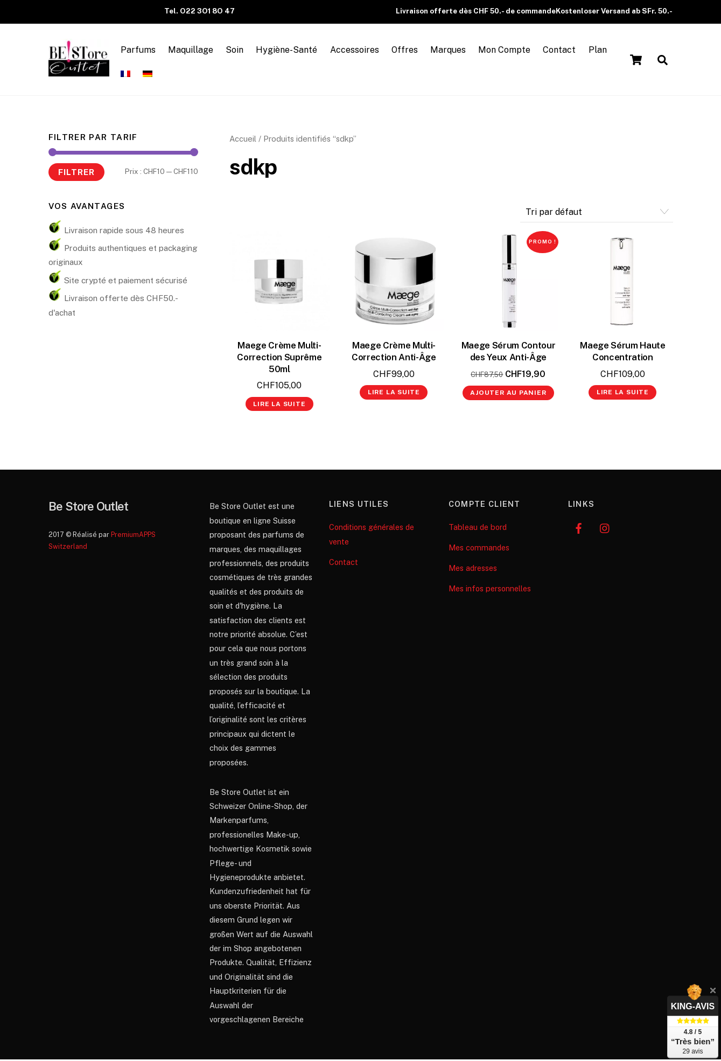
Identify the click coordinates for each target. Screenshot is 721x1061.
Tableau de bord (478, 528)
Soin (239, 50)
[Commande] (596, 213)
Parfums (142, 50)
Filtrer (76, 173)
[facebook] (579, 528)
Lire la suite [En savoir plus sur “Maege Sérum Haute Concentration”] (623, 393)
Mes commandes (479, 549)
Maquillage (195, 50)
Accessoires (358, 50)
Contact (563, 50)
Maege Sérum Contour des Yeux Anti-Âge (508, 352)
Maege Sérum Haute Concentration (622, 352)
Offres (409, 50)
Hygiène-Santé (290, 50)
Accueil (242, 140)
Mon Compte (508, 50)
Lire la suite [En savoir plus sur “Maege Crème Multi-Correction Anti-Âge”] (394, 393)
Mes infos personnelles (490, 590)
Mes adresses (473, 569)
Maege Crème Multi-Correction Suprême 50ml (279, 358)
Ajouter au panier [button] (508, 394)
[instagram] (605, 528)
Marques (452, 50)
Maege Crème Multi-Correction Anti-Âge (394, 352)
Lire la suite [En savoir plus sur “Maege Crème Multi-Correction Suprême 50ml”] (279, 405)
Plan (601, 50)
